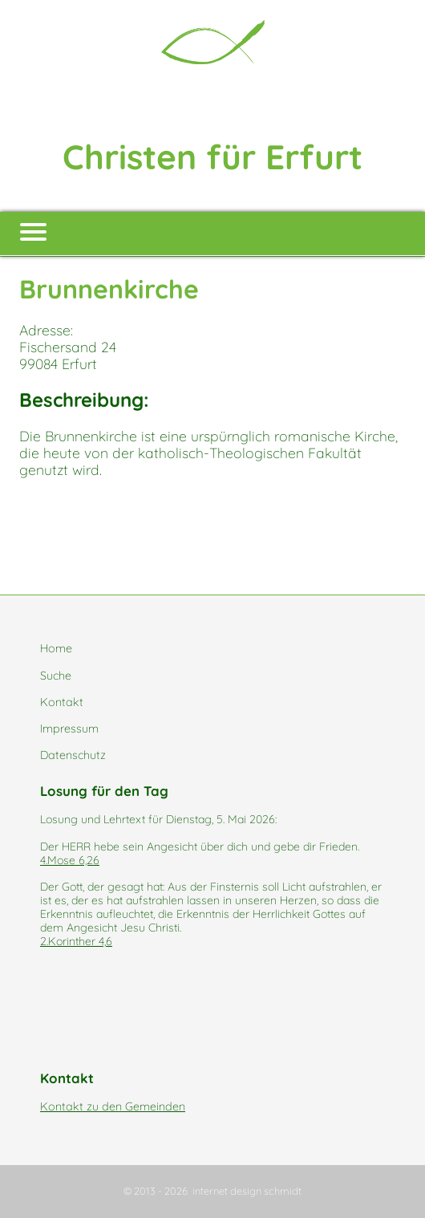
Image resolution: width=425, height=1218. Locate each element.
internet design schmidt (247, 1190)
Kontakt (61, 702)
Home (56, 648)
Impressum (69, 728)
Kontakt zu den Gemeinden (112, 1106)
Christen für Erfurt (212, 157)
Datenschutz (73, 755)
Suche (55, 675)
